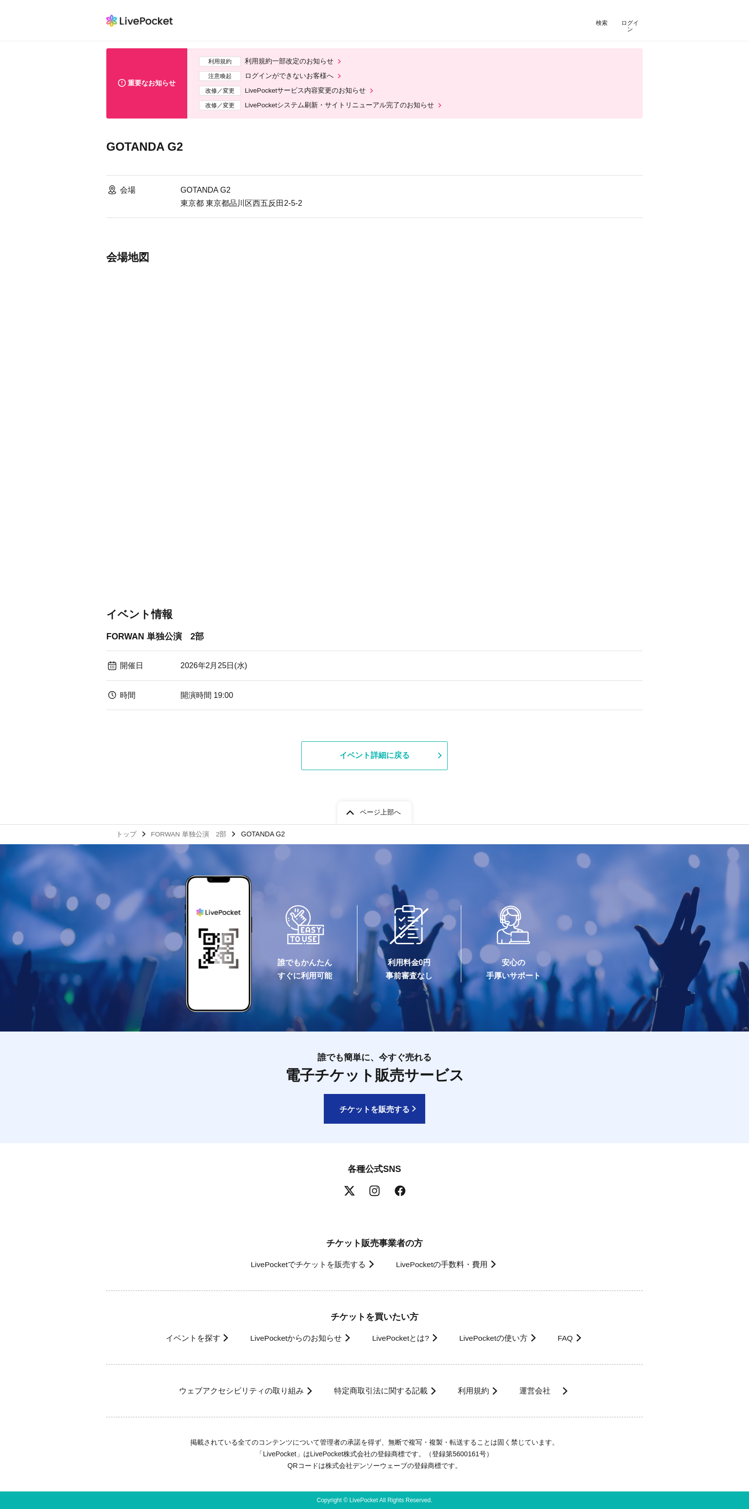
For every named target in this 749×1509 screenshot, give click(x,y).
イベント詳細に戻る (374, 753)
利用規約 (473, 1391)
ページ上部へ (380, 811)
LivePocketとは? (399, 1338)
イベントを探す (183, 1338)
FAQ (571, 1338)
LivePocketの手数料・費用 (442, 1264)
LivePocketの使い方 (496, 1338)
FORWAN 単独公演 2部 (155, 634)
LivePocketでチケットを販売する (305, 1264)
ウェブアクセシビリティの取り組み (235, 1391)
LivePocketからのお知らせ (290, 1338)
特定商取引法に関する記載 (377, 1391)
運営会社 (542, 1391)
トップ (126, 833)
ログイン (630, 23)
